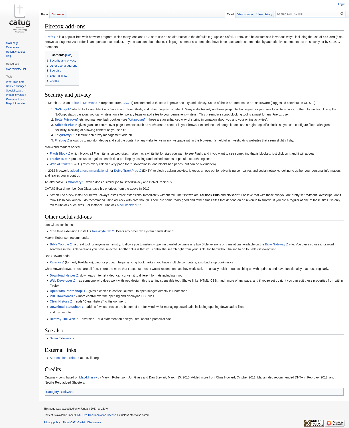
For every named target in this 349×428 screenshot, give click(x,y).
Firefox (50, 37)
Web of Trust (59, 164)
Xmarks (55, 262)
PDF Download (61, 296)
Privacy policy (52, 422)
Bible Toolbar (59, 244)
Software (67, 392)
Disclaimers (94, 422)
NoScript (61, 109)
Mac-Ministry (88, 377)
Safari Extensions (62, 338)
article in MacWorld (84, 103)
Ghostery (74, 182)
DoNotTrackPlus (126, 170)
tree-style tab (101, 231)
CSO (125, 103)
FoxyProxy (63, 135)
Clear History (59, 301)
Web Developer (61, 280)
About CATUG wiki (74, 422)
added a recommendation (88, 170)
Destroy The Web (62, 319)
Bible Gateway (275, 244)
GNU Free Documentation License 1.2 (97, 415)
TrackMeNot (58, 159)
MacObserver (126, 205)
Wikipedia (135, 119)
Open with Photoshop (66, 291)
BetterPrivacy (65, 119)
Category (52, 392)
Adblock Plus (65, 125)
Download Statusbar (65, 307)
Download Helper (62, 275)
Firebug (60, 140)
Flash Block (58, 153)
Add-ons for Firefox (63, 358)
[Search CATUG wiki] (310, 14)
